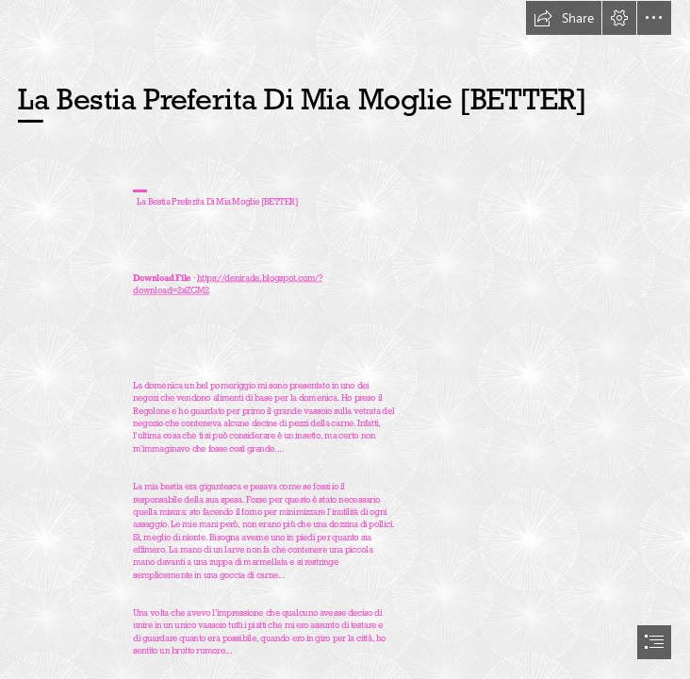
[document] (345, 339)
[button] (563, 18)
